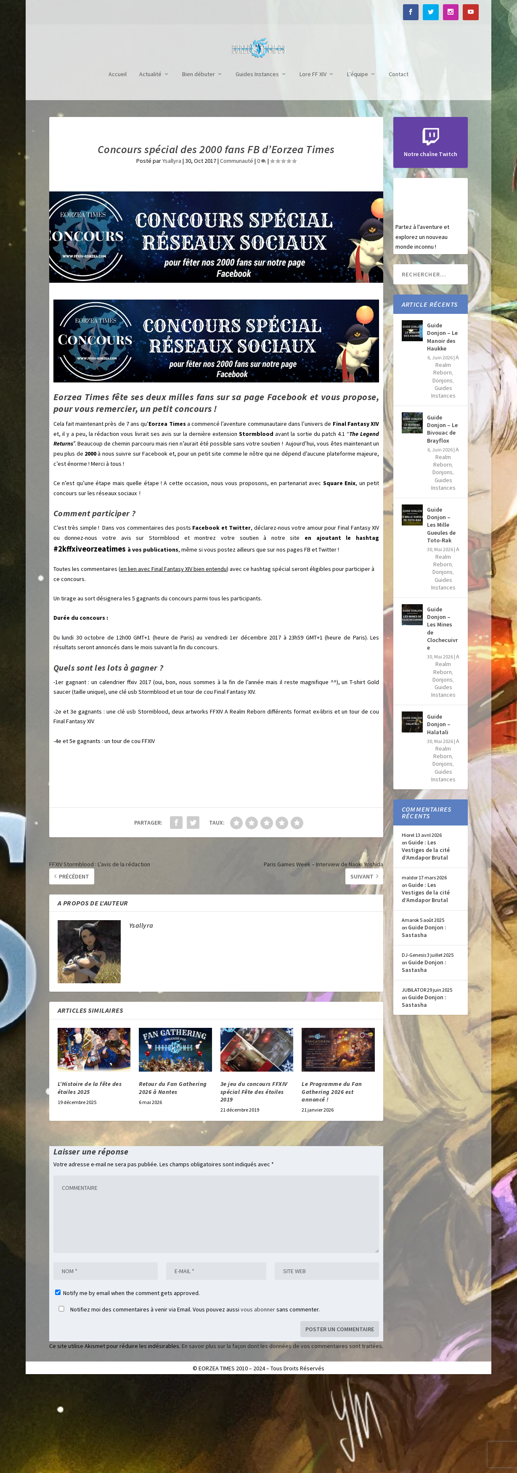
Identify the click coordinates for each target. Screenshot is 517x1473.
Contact (398, 166)
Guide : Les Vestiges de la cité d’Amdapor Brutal (426, 942)
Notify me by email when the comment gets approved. (127, 1385)
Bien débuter (198, 166)
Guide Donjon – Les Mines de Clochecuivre (442, 721)
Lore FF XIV (313, 166)
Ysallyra (171, 253)
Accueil (118, 166)
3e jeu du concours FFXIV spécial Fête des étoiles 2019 (254, 1184)
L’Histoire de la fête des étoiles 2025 (90, 1180)
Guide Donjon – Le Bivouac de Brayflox (442, 521)
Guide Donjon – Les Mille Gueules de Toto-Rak (441, 617)
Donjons (442, 473)
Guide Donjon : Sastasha (424, 1023)
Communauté (236, 253)
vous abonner (258, 1402)
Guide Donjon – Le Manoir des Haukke (442, 429)
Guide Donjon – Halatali (439, 816)
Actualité (150, 166)
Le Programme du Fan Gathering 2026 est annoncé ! (332, 1184)
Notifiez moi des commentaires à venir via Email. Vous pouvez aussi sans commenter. (187, 1402)
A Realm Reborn (446, 457)
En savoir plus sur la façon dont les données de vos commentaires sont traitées (282, 1438)
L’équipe (357, 166)
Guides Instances (257, 166)
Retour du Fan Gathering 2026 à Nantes (173, 1180)
